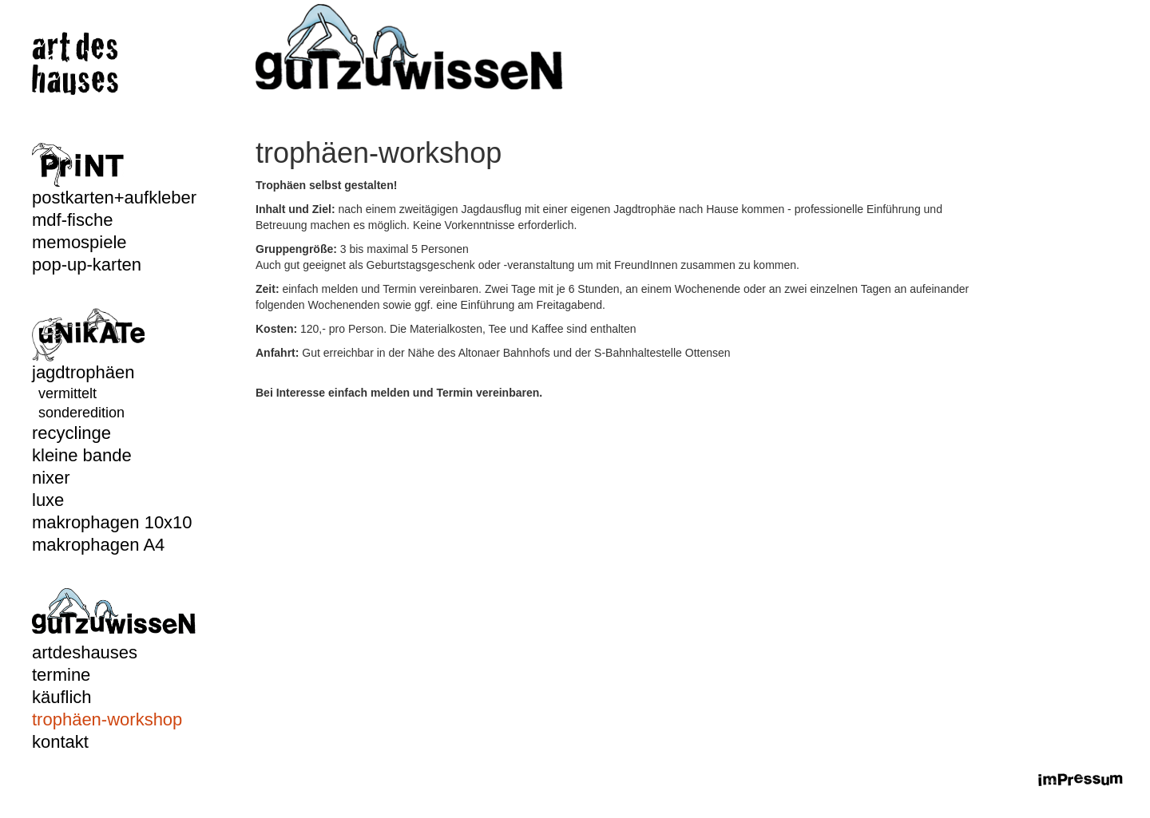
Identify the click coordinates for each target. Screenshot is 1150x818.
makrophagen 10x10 (112, 522)
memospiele (79, 242)
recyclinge (71, 433)
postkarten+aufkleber (114, 197)
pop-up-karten (86, 265)
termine (61, 675)
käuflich (62, 697)
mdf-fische (72, 220)
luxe (48, 500)
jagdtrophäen (83, 372)
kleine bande (82, 455)
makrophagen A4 (98, 545)
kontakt (60, 742)
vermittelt (67, 393)
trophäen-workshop (107, 719)
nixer (51, 478)
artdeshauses (84, 652)
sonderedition (81, 413)
